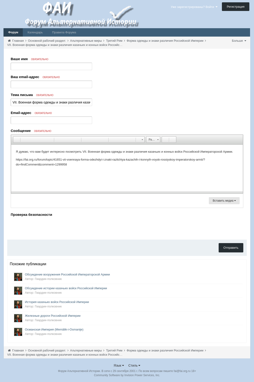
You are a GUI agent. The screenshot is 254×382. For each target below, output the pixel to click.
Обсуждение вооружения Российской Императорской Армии (67, 274)
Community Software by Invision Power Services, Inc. (127, 375)
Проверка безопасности (31, 215)
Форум (13, 32)
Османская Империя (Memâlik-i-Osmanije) (54, 329)
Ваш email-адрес (35, 77)
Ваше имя (29, 59)
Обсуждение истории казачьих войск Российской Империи (66, 288)
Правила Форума (64, 32)
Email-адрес (31, 113)
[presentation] (46, 227)
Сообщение (31, 131)
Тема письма (32, 95)
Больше (239, 40)
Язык (119, 365)
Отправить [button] (231, 247)
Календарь (35, 32)
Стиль (134, 365)
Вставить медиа (224, 200)
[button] (16, 140)
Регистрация (235, 6)
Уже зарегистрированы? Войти (194, 7)
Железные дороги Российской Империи (52, 315)
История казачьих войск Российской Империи (57, 302)
